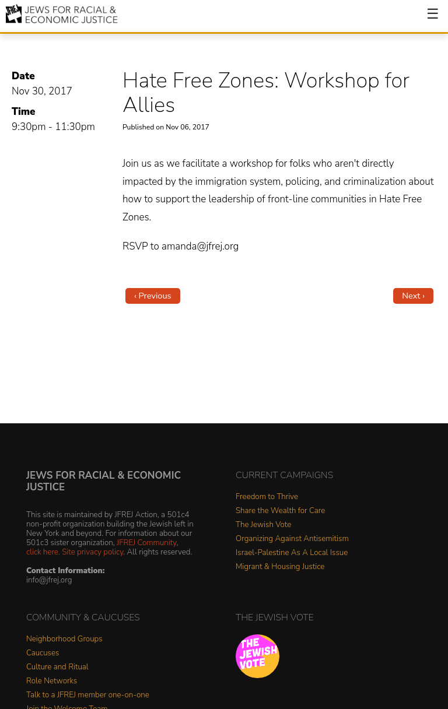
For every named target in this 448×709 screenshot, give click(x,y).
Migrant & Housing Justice (280, 567)
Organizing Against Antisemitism (292, 539)
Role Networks (51, 681)
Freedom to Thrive (267, 497)
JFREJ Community (146, 542)
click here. (43, 551)
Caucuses (42, 653)
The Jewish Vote (263, 525)
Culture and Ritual (57, 667)
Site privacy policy (92, 551)
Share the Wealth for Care (280, 511)
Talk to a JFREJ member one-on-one (87, 695)
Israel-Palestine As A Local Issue (292, 553)
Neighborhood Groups (64, 639)
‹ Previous (153, 295)
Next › (413, 295)
